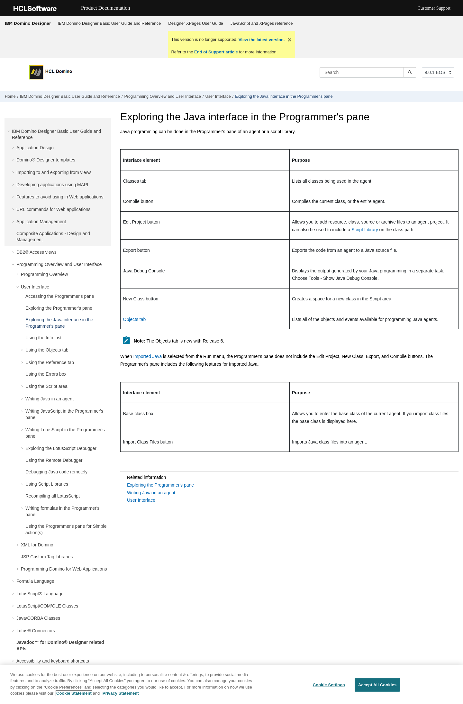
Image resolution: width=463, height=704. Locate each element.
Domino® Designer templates (45, 159)
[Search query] (368, 72)
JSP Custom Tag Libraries (47, 556)
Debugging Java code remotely (56, 471)
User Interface (218, 96)
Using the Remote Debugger (53, 460)
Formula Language (35, 581)
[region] (231, 684)
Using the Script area (46, 386)
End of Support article (216, 52)
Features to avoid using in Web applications (60, 196)
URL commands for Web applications (53, 209)
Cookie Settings (329, 684)
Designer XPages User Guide (195, 23)
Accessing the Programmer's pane (59, 296)
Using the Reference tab (49, 362)
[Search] (410, 72)
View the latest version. (261, 39)
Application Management (41, 221)
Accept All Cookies (377, 684)
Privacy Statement (121, 693)
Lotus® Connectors (35, 630)
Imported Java (147, 356)
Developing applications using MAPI (52, 184)
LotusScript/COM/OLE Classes (47, 605)
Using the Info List (43, 337)
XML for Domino (37, 544)
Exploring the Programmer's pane (58, 308)
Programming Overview (44, 274)
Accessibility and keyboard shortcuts (52, 660)
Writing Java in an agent (49, 398)
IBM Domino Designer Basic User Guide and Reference (109, 23)
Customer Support (434, 8)
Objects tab (134, 319)
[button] (9, 131)
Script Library (364, 229)
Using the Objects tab (46, 349)
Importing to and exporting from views (53, 172)
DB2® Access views (36, 252)
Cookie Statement (74, 693)
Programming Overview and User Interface (162, 96)
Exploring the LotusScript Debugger (60, 448)
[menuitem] (109, 23)
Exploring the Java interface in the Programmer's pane (283, 96)
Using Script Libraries (46, 484)
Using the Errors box (46, 374)
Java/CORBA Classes (38, 618)
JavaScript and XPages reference (262, 23)
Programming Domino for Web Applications (64, 568)
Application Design (35, 147)
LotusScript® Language (40, 593)
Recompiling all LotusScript (52, 495)
